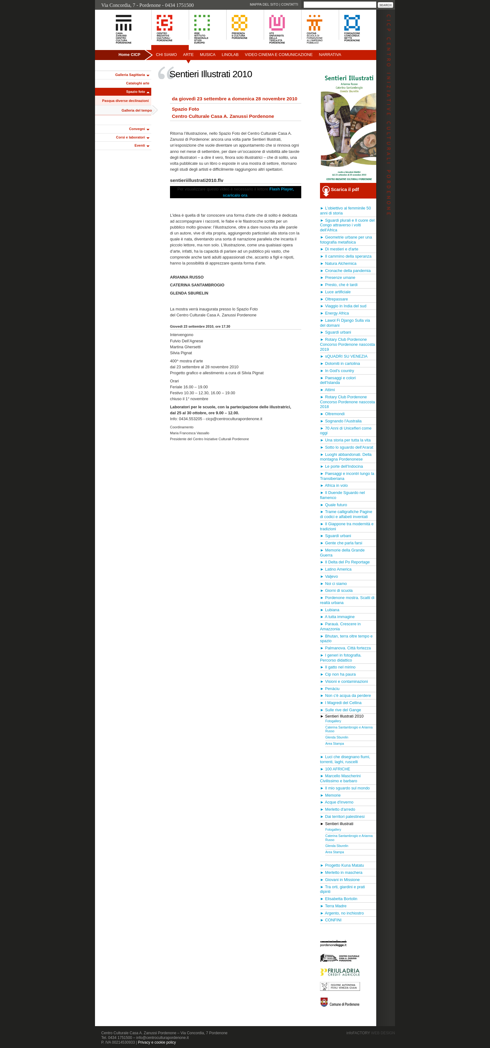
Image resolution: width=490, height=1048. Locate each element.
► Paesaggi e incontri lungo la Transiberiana (347, 476)
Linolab (230, 54)
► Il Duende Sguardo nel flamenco (342, 495)
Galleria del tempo (137, 110)
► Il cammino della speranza (346, 256)
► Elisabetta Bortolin (338, 898)
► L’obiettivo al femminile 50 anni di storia (345, 210)
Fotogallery (333, 721)
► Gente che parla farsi (341, 543)
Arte (188, 54)
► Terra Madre (333, 906)
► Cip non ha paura (338, 674)
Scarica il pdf (345, 189)
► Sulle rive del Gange (340, 710)
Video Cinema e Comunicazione (279, 54)
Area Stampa (334, 743)
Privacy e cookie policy (157, 1042)
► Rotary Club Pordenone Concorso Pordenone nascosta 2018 (347, 402)
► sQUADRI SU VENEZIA (344, 356)
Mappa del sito (264, 4)
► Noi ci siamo (333, 583)
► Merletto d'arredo (337, 809)
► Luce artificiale (335, 292)
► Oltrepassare (334, 299)
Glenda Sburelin (336, 737)
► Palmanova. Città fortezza (345, 648)
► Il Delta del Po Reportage (345, 562)
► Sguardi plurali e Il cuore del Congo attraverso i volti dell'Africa (347, 225)
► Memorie (330, 795)
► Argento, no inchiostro (342, 913)
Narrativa (330, 54)
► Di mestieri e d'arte (339, 249)
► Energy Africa (334, 313)
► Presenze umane (337, 277)
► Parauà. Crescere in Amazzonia (340, 626)
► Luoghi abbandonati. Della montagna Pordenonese (346, 457)
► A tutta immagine (337, 616)
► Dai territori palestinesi (342, 816)
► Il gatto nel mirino (338, 667)
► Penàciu (329, 688)
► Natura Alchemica (338, 263)
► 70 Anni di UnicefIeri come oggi (346, 431)
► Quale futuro (333, 504)
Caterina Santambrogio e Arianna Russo (348, 729)
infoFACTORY (371, 1033)
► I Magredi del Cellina (341, 702)
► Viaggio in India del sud (343, 306)
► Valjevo (329, 576)
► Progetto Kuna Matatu (342, 865)
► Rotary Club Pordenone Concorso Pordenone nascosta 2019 (347, 344)
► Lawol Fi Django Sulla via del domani (345, 323)
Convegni (137, 129)
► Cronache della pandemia (345, 270)
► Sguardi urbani (335, 332)
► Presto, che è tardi (339, 284)
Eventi (139, 145)
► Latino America (336, 569)
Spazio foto (135, 91)
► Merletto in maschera (341, 872)
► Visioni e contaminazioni (344, 681)
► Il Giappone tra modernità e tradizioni (346, 526)
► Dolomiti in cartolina (340, 363)
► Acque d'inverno (336, 802)
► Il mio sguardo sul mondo (345, 788)
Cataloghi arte (137, 83)
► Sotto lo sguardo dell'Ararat (346, 447)
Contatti (289, 4)
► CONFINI (331, 920)
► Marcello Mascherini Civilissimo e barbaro (340, 778)
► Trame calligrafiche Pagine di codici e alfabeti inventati (346, 514)
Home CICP (129, 54)
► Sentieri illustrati (336, 823)
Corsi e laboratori (130, 137)
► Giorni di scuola (336, 590)
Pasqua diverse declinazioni (125, 101)
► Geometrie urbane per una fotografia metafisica (346, 239)
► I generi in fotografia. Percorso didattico (341, 658)
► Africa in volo (334, 485)
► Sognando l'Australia (341, 421)
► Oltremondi (332, 413)
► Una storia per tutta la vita (345, 440)
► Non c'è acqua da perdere (345, 695)
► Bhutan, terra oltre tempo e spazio (346, 638)
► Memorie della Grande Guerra (342, 552)
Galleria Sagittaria (130, 75)
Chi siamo (166, 54)
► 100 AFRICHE (335, 769)
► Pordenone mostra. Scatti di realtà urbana (347, 600)
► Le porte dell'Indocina (341, 466)
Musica (208, 54)
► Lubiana (329, 609)
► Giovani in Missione (340, 879)
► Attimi (327, 389)
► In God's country (337, 370)
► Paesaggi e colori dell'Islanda (338, 380)
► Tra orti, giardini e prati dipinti (342, 889)
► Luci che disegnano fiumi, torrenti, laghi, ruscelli (345, 759)
